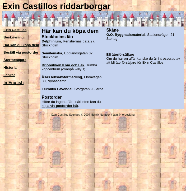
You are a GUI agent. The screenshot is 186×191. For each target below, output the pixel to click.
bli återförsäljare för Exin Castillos (137, 62)
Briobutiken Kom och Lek (63, 65)
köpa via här (60, 106)
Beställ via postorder (20, 52)
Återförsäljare (14, 60)
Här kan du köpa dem (21, 45)
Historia (10, 68)
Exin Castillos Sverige (65, 114)
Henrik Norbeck (100, 114)
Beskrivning (13, 37)
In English (13, 82)
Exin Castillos (14, 30)
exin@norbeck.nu (123, 114)
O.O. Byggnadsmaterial (125, 35)
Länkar (9, 75)
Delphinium (51, 41)
